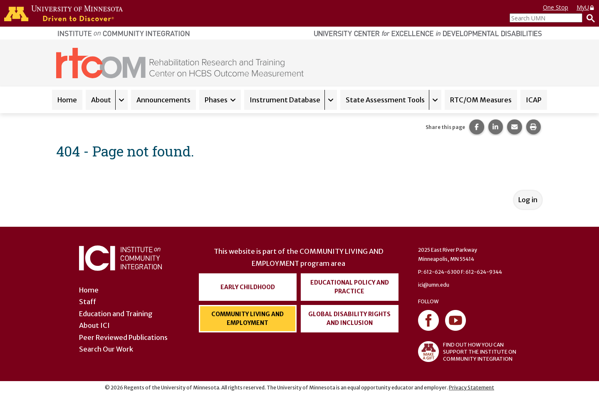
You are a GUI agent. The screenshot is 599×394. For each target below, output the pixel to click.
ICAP (534, 100)
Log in (527, 200)
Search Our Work (106, 349)
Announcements (163, 100)
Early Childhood (247, 287)
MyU (586, 7)
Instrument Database (285, 100)
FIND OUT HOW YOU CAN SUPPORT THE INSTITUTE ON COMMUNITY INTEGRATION (467, 351)
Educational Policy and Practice (349, 287)
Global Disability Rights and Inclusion (349, 318)
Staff (87, 301)
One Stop (555, 7)
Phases (216, 100)
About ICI (94, 325)
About (101, 100)
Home (67, 100)
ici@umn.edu (433, 285)
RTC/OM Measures (481, 100)
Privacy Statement (471, 387)
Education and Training (116, 314)
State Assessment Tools (385, 100)
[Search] (588, 17)
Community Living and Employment (247, 318)
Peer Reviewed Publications (123, 337)
